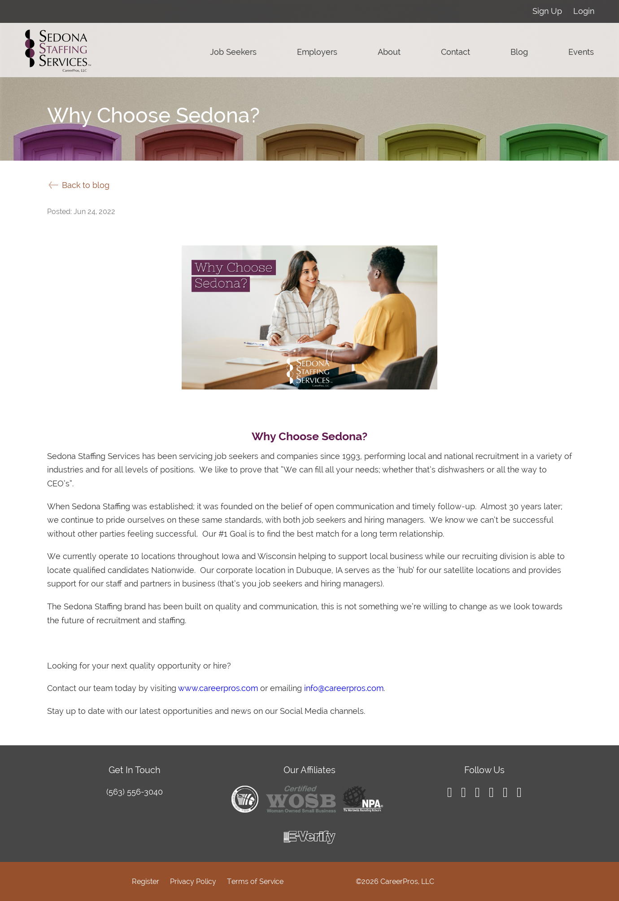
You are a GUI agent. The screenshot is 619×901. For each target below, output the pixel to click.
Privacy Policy (193, 881)
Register (145, 881)
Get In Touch (135, 770)
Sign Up (547, 11)
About (389, 52)
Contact (455, 52)
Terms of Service (255, 881)
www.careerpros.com (218, 688)
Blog (519, 52)
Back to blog (78, 185)
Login (583, 11)
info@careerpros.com (344, 688)
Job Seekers (233, 52)
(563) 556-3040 (134, 791)
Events (581, 52)
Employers (317, 52)
